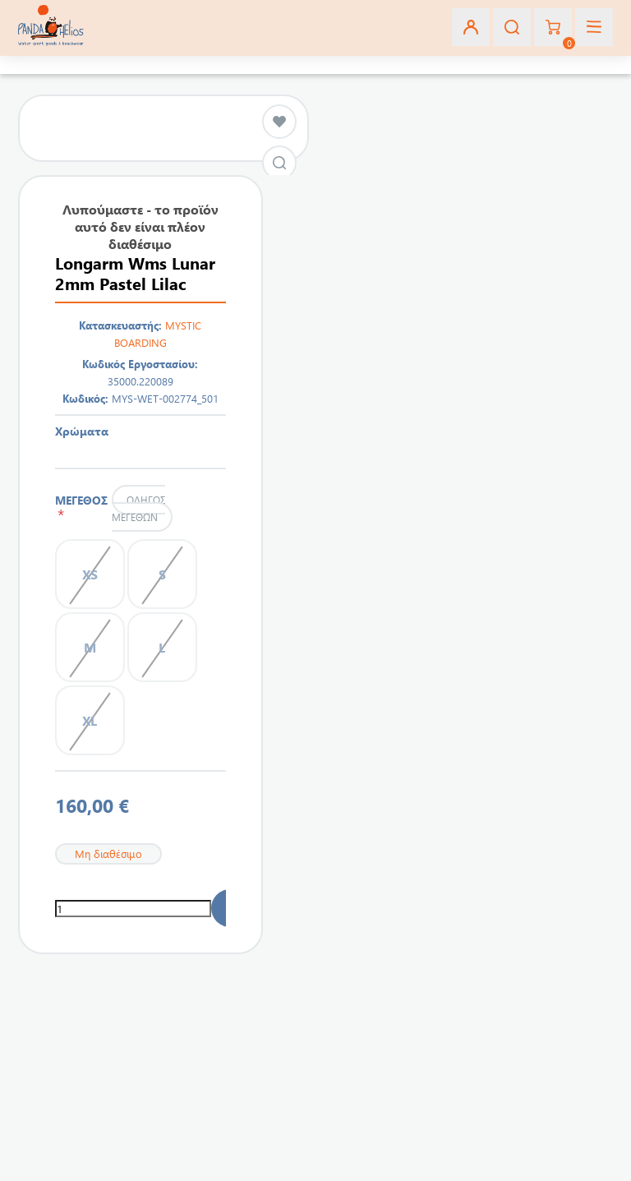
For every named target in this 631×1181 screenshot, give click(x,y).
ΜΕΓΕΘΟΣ (81, 507)
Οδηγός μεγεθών (138, 508)
